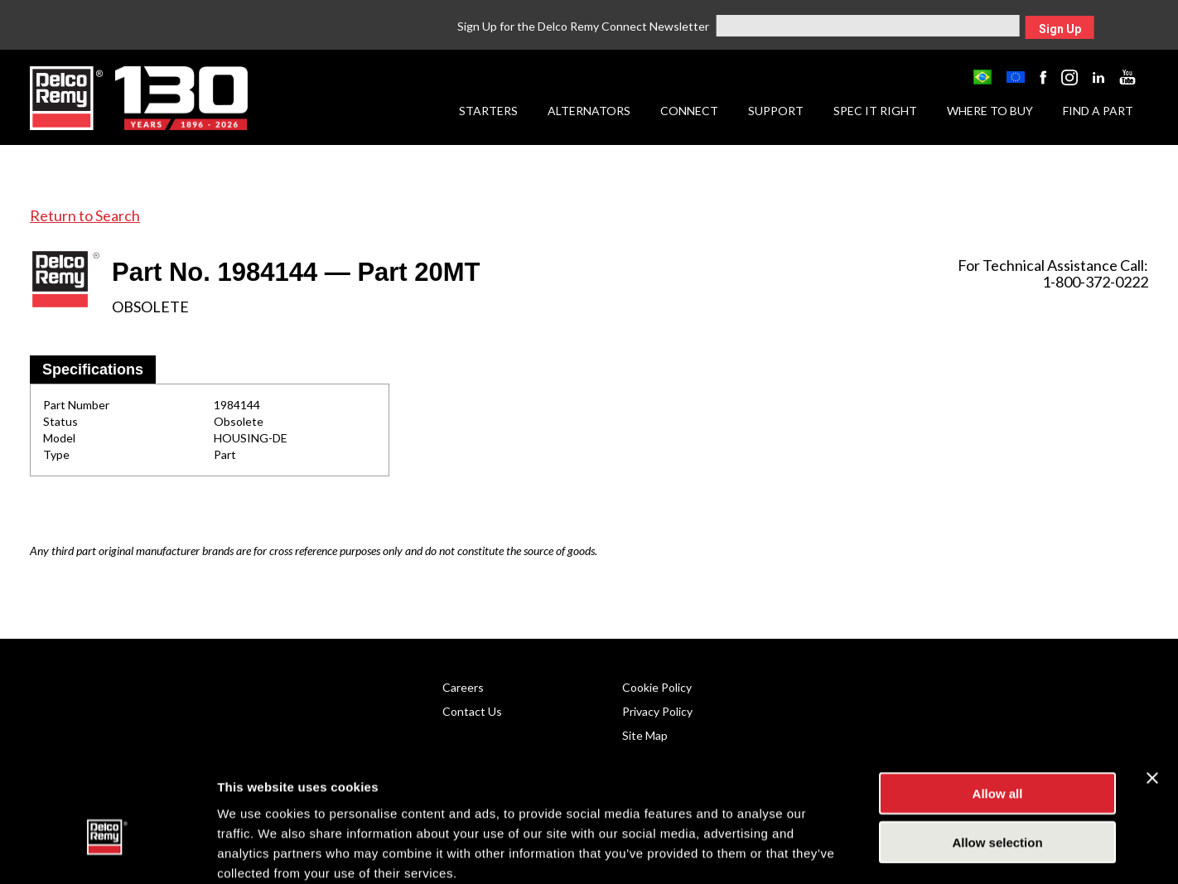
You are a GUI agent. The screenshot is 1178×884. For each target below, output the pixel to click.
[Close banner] (1152, 690)
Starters (488, 111)
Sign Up (1060, 29)
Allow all (998, 705)
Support (776, 111)
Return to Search (85, 215)
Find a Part (1098, 111)
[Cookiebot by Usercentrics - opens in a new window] (107, 851)
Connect (689, 111)
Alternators (589, 111)
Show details (869, 851)
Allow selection (997, 754)
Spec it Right (875, 111)
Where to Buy (990, 111)
